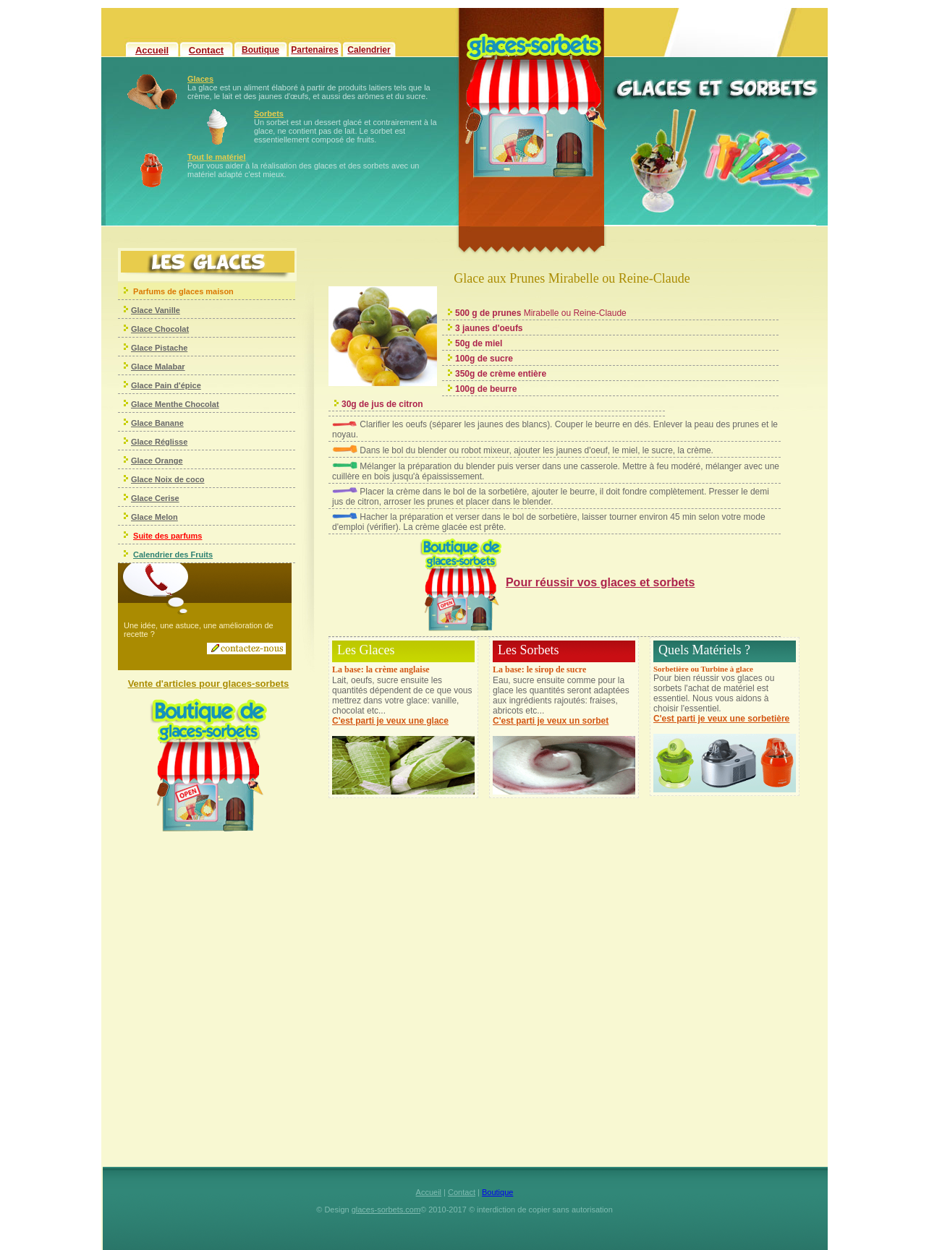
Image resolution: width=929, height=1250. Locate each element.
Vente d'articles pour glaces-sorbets (208, 683)
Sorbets (269, 113)
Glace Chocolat (160, 329)
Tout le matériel (216, 157)
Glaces (200, 78)
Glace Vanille (155, 310)
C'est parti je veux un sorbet (550, 721)
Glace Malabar (158, 366)
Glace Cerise (155, 498)
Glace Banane (157, 423)
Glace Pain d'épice (166, 385)
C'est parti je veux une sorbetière (721, 719)
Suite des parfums (167, 535)
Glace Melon (154, 517)
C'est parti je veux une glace (390, 721)
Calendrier (368, 50)
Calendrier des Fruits (173, 554)
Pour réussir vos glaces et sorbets (600, 582)
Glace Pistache (159, 347)
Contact (206, 50)
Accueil (152, 50)
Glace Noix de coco (167, 479)
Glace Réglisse (159, 441)
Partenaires (314, 50)
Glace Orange (157, 460)
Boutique (260, 50)
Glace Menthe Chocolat (175, 404)
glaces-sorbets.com (386, 1209)
